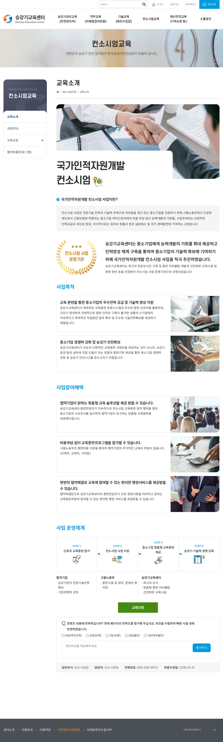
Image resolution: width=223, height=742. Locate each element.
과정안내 (12, 128)
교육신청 (14, 142)
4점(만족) (96, 635)
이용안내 (27, 730)
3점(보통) (115, 635)
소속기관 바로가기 (192, 729)
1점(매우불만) (156, 635)
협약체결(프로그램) (19, 152)
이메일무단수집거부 (99, 730)
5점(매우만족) (73, 635)
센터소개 (9, 730)
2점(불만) (134, 635)
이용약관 (45, 730)
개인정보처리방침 (69, 730)
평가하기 (201, 648)
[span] (138, 607)
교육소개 (12, 116)
